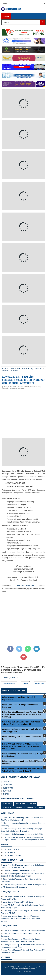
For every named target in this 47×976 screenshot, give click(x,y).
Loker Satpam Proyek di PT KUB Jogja (18, 902)
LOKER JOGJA (9, 852)
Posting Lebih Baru (9, 683)
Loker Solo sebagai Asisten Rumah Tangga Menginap (24, 931)
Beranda (25, 683)
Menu (6, 16)
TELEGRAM (8, 788)
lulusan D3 (5, 388)
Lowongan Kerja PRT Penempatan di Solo (19, 870)
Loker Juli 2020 (25, 387)
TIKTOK (6, 794)
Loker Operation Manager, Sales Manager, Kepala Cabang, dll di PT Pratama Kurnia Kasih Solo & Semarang (22, 714)
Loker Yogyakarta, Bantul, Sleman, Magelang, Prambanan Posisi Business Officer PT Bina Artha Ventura (20, 918)
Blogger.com (27, 971)
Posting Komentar (11, 677)
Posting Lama (39, 683)
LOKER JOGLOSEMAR (12, 855)
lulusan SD (39, 807)
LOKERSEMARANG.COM (25, 586)
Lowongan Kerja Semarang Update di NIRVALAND (23, 834)
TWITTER (7, 791)
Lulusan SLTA (22, 388)
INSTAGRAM (8, 785)
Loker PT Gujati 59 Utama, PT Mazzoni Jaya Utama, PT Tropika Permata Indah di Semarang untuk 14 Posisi (21, 746)
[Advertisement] (23, 414)
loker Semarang (35, 387)
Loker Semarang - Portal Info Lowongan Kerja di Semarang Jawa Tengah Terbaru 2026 (27, 967)
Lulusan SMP (20, 804)
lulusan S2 (28, 807)
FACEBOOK (8, 782)
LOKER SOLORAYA (11, 849)
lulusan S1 (13, 388)
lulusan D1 (31, 804)
